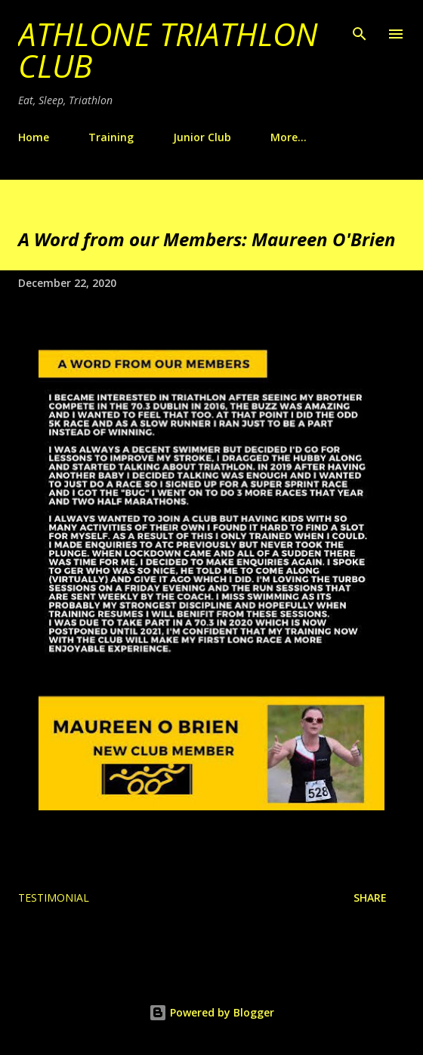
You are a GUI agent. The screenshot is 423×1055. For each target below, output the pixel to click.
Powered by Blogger (211, 1012)
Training (111, 137)
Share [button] (370, 897)
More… (288, 137)
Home (33, 137)
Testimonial (53, 897)
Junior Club (202, 137)
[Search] (359, 27)
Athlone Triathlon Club (168, 49)
